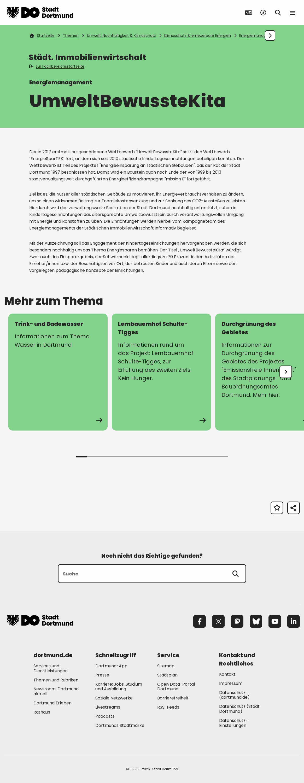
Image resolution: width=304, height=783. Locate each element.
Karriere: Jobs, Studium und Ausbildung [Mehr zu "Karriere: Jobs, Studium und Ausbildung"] (118, 686)
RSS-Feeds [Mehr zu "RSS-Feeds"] (168, 707)
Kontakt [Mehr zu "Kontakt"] (227, 674)
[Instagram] (218, 621)
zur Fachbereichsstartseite (57, 66)
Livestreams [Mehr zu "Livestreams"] (107, 707)
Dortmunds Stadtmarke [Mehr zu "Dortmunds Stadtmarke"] (119, 725)
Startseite (42, 35)
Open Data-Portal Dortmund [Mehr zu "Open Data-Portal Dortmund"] (176, 686)
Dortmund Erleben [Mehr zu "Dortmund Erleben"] (52, 703)
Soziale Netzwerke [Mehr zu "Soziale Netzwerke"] (114, 698)
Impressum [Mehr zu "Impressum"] (230, 683)
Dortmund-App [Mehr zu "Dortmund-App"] (111, 666)
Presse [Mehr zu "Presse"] (102, 675)
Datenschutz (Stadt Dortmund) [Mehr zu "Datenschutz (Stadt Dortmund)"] (239, 708)
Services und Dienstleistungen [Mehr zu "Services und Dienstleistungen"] (50, 668)
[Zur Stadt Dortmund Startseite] (40, 12)
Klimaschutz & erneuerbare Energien (197, 35)
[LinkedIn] (293, 621)
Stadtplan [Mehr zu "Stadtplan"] (167, 675)
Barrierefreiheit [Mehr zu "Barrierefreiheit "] (173, 698)
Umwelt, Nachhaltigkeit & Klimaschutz (121, 35)
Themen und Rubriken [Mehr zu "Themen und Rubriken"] (55, 680)
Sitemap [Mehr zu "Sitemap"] (165, 666)
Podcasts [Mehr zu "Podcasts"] (104, 716)
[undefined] (285, 372)
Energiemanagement (258, 35)
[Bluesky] (256, 621)
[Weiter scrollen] (270, 35)
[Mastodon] (237, 621)
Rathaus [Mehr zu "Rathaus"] (41, 712)
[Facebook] (199, 621)
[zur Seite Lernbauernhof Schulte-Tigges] (161, 372)
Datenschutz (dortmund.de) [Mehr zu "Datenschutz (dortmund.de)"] (234, 695)
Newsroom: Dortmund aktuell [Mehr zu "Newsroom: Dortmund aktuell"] (56, 691)
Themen (71, 35)
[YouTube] (274, 621)
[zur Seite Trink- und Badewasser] (58, 372)
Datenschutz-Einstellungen (233, 723)
